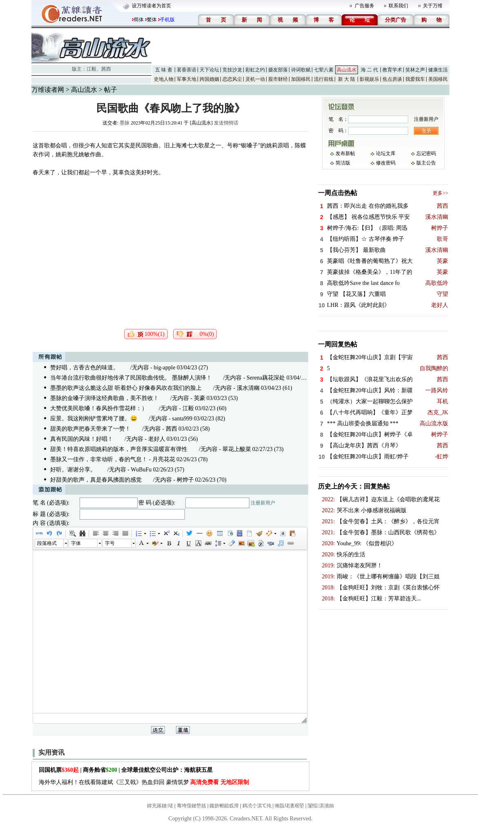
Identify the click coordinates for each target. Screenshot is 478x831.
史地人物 (163, 79)
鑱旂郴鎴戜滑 (224, 806)
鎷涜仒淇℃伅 (256, 806)
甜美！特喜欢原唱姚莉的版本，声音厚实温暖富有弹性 (118, 449)
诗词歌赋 (301, 70)
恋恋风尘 (232, 79)
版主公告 (426, 163)
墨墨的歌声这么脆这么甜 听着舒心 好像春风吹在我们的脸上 (126, 388)
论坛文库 (386, 153)
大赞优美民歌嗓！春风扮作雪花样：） (98, 408)
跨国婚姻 (209, 79)
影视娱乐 (369, 79)
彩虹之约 (255, 70)
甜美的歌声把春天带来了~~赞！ (90, 429)
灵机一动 (255, 79)
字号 (110, 543)
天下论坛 (209, 70)
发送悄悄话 (226, 123)
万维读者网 (47, 89)
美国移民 (438, 79)
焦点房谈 (392, 79)
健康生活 (438, 70)
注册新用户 (263, 503)
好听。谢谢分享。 (73, 470)
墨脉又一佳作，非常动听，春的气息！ (98, 459)
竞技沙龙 (232, 70)
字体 (76, 543)
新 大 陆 (346, 79)
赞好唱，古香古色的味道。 (84, 367)
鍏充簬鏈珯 (160, 806)
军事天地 (186, 79)
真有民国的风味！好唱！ (81, 439)
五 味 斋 (163, 70)
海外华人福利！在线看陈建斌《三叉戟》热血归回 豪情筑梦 (144, 782)
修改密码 (386, 163)
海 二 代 (369, 70)
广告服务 (364, 6)
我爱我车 (415, 79)
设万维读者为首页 (151, 6)
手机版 (167, 19)
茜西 (106, 69)
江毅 (91, 69)
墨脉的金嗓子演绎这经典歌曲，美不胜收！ (104, 398)
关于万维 (432, 6)
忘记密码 (426, 153)
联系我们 (398, 6)
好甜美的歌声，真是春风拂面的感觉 (96, 480)
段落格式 (47, 543)
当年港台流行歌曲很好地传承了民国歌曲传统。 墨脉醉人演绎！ (131, 378)
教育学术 (392, 70)
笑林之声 (415, 70)
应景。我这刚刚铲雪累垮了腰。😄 (93, 419)
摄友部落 (278, 70)
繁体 (152, 19)
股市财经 (278, 79)
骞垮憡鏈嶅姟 (191, 806)
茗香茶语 (186, 70)
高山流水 (346, 70)
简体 (139, 19)
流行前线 (323, 79)
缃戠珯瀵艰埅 (289, 806)
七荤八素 (323, 70)
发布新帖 (345, 153)
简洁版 (343, 163)
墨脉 (124, 123)
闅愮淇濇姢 (321, 806)
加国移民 (301, 79)
